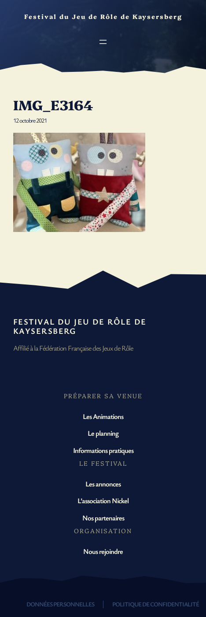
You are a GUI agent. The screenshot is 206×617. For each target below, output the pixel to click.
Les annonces (103, 484)
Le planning (103, 433)
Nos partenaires (103, 518)
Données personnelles (60, 604)
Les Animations (103, 416)
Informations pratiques (103, 450)
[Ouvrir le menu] (103, 42)
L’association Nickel (103, 500)
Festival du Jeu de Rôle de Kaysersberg (79, 326)
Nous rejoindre (103, 551)
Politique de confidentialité (155, 604)
